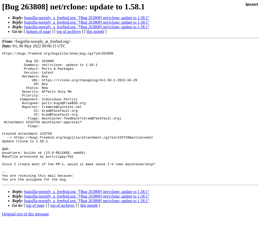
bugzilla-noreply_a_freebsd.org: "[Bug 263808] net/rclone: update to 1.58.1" (86, 18)
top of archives (69, 31)
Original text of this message (25, 240)
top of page (35, 231)
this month (95, 31)
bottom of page (38, 31)
